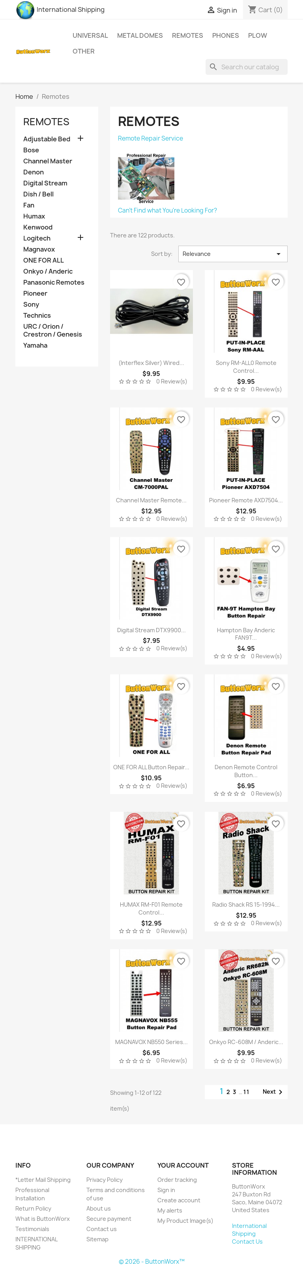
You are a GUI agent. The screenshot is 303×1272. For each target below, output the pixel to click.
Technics (37, 315)
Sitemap (97, 1239)
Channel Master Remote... (151, 500)
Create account (178, 1200)
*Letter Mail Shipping (43, 1179)
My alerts (169, 1210)
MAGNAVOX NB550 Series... (151, 1042)
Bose (31, 150)
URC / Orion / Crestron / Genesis (52, 330)
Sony (31, 304)
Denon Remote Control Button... (246, 771)
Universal (90, 35)
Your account (183, 1165)
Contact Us (247, 1241)
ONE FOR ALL (43, 260)
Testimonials (32, 1229)
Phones (225, 35)
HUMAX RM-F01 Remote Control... (151, 908)
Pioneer (35, 293)
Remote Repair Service (150, 138)
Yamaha (35, 345)
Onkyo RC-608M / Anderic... (246, 1042)
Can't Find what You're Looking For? (167, 210)
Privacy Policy (104, 1179)
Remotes (187, 35)
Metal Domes (140, 35)
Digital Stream (45, 183)
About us (98, 1208)
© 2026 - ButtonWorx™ (152, 1261)
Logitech (36, 238)
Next (274, 1092)
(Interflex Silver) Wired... (151, 363)
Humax (34, 216)
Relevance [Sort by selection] (233, 254)
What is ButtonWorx (42, 1218)
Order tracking (177, 1179)
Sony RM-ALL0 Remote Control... (246, 366)
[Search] (247, 67)
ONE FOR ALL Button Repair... (151, 767)
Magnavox (39, 249)
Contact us (101, 1229)
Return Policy (33, 1208)
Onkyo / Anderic (48, 271)
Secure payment (108, 1218)
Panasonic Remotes (53, 282)
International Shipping (60, 9)
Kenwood (37, 227)
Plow (257, 35)
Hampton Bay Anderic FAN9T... (246, 634)
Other (84, 51)
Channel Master (47, 161)
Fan (28, 205)
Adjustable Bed (46, 139)
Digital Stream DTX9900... (151, 630)
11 (246, 1092)
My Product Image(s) (185, 1220)
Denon (33, 172)
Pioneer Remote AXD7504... (246, 500)
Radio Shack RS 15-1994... (246, 904)
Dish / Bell (38, 194)
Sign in (166, 1190)
